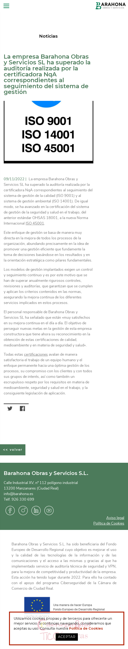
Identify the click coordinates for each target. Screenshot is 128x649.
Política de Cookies (108, 523)
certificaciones (36, 354)
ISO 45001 (35, 223)
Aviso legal (115, 518)
